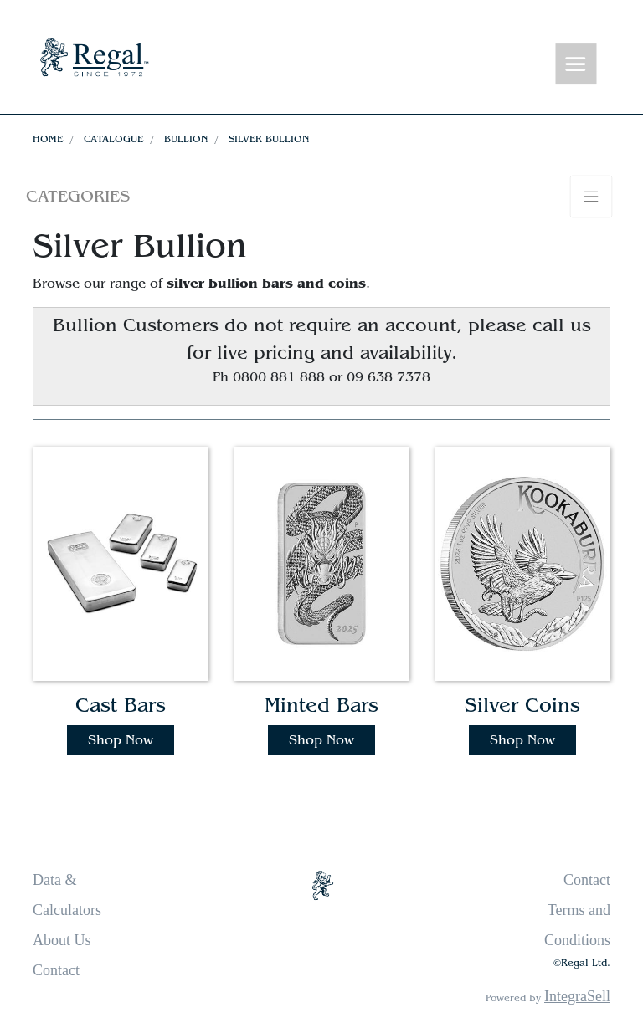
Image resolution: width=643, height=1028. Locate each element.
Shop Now (120, 740)
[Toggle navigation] (576, 65)
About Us (62, 940)
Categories (78, 196)
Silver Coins (522, 705)
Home (48, 139)
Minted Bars (321, 705)
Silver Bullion (269, 139)
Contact (56, 970)
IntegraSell (577, 996)
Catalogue (113, 139)
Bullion (186, 139)
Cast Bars (120, 705)
